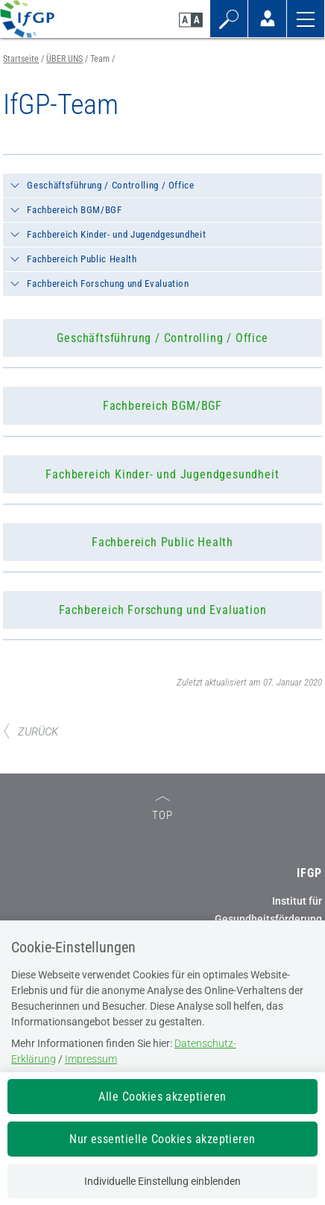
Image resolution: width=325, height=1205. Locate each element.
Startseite (21, 59)
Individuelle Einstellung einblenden (162, 1181)
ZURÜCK (30, 732)
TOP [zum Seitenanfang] (162, 809)
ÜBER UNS (64, 59)
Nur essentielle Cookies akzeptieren (162, 1139)
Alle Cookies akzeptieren (162, 1096)
